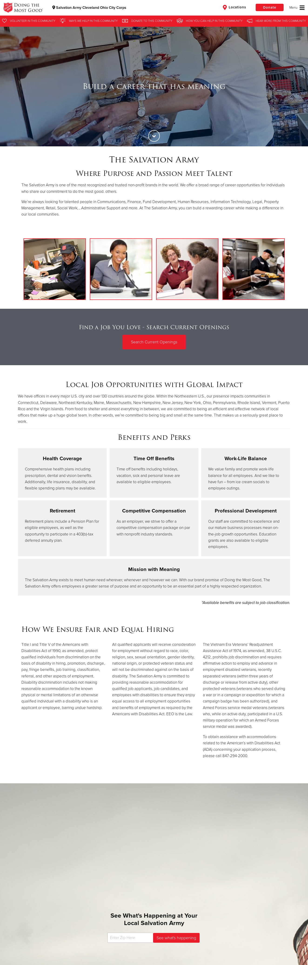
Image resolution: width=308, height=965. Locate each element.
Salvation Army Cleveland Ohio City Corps (89, 7)
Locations (234, 7)
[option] (154, 86)
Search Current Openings (154, 342)
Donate (269, 7)
